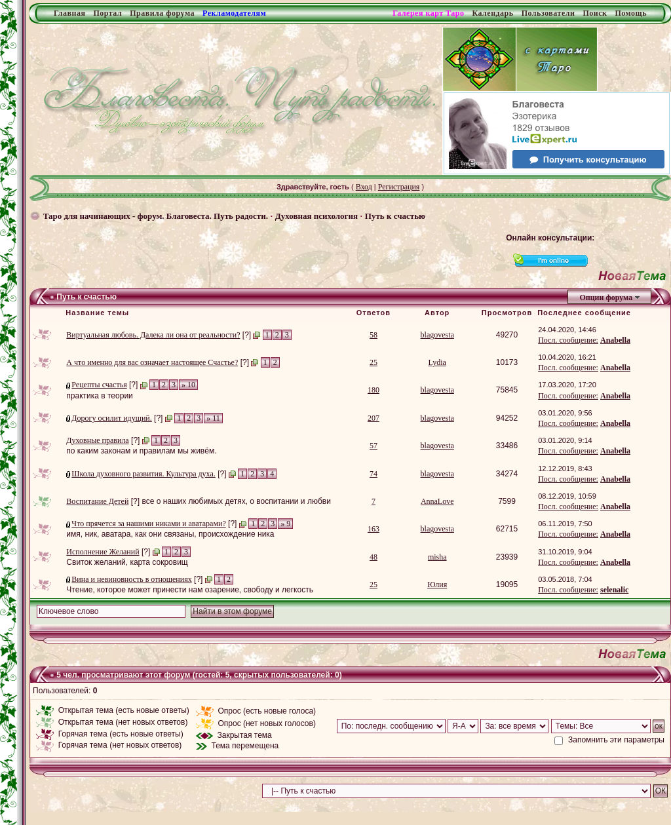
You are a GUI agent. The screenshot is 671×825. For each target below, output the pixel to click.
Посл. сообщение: (568, 340)
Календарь (492, 13)
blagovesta (437, 334)
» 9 (285, 523)
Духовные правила (97, 440)
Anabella (615, 340)
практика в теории (99, 395)
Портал (107, 13)
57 (373, 445)
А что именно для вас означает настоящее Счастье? (152, 362)
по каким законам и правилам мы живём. (141, 450)
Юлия (437, 584)
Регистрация (399, 186)
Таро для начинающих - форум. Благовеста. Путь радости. (155, 216)
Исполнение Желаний (102, 551)
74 (373, 473)
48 (373, 557)
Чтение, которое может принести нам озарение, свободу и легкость (189, 589)
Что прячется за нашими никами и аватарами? (148, 523)
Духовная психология (316, 216)
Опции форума (605, 297)
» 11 (213, 418)
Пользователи (548, 13)
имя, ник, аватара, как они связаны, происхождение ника (170, 534)
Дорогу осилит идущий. (111, 418)
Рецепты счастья (98, 384)
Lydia (437, 362)
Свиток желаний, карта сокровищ (126, 562)
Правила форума (162, 13)
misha (437, 557)
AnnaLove (437, 501)
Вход (364, 186)
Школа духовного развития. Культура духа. (143, 473)
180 (373, 389)
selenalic (614, 589)
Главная (69, 13)
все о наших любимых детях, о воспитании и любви (236, 501)
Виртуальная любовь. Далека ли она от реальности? (153, 334)
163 (373, 528)
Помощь (631, 13)
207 (373, 418)
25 (373, 362)
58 (373, 334)
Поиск (595, 13)
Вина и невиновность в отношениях (131, 579)
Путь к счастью (395, 216)
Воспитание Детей (97, 501)
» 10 (188, 384)
